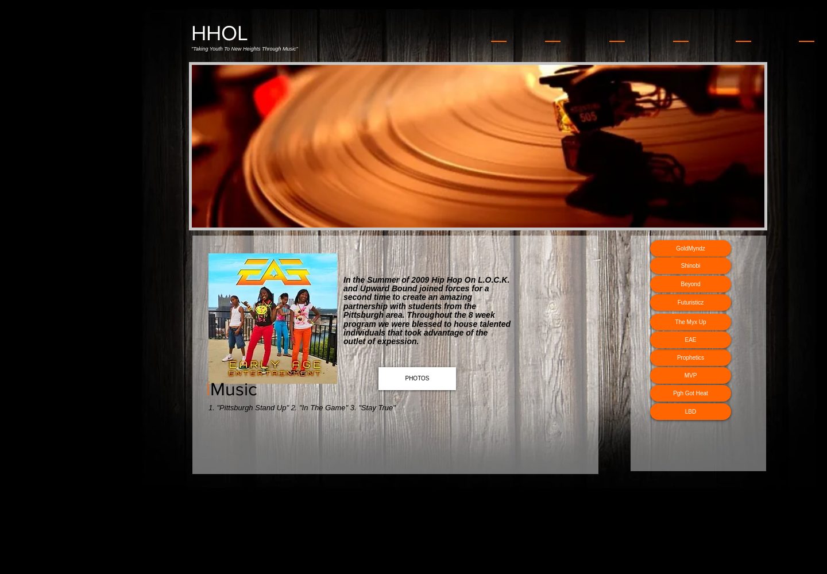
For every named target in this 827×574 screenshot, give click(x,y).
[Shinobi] (690, 265)
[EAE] (690, 340)
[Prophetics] (690, 357)
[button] (478, 146)
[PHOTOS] (417, 378)
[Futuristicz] (690, 302)
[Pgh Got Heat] (690, 393)
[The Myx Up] (690, 322)
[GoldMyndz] (690, 248)
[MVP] (690, 375)
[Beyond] (690, 284)
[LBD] (690, 411)
